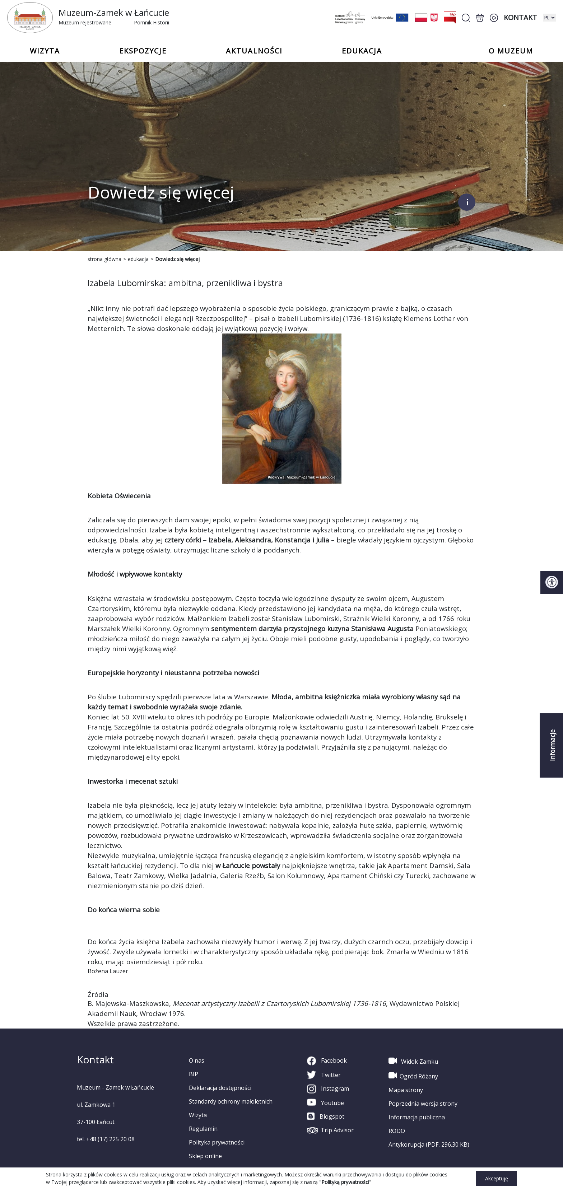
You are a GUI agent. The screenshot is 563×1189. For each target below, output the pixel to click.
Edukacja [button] (362, 51)
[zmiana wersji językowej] (549, 18)
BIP (193, 1074)
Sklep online (205, 1156)
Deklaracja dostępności (220, 1088)
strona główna (104, 259)
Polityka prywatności (217, 1142)
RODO (396, 1131)
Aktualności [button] (254, 51)
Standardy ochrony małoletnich (231, 1101)
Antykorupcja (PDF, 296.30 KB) (428, 1144)
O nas (196, 1060)
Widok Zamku (413, 1061)
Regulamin (203, 1129)
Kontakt (520, 17)
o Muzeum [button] (511, 51)
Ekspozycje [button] (143, 51)
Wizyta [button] (45, 51)
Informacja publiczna (416, 1117)
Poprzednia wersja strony (422, 1104)
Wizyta (198, 1115)
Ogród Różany (413, 1075)
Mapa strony (405, 1090)
